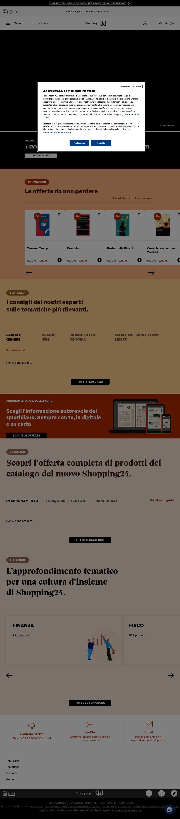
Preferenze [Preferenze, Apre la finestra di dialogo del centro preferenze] (79, 143)
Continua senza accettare (130, 86)
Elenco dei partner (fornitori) (57, 132)
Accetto (101, 143)
